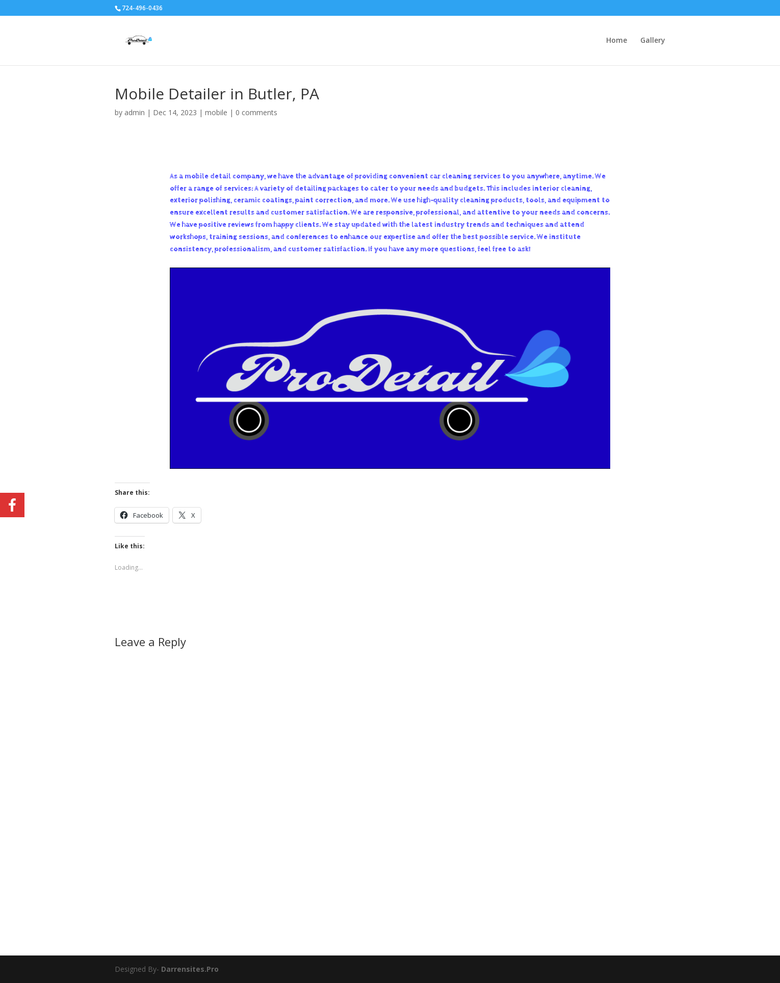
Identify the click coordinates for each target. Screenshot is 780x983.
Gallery (652, 41)
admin (134, 112)
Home (616, 41)
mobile (216, 112)
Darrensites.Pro (190, 969)
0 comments (256, 112)
